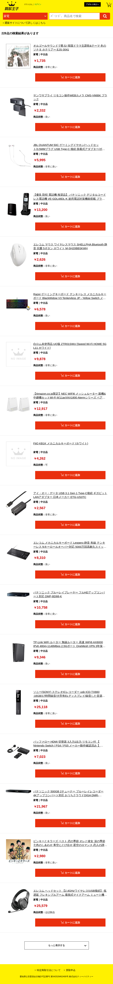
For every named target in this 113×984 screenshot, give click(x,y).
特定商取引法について (48, 970)
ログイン (37, 4)
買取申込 (69, 970)
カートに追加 (72, 77)
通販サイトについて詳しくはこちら (25, 22)
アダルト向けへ (92, 4)
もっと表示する (67, 946)
